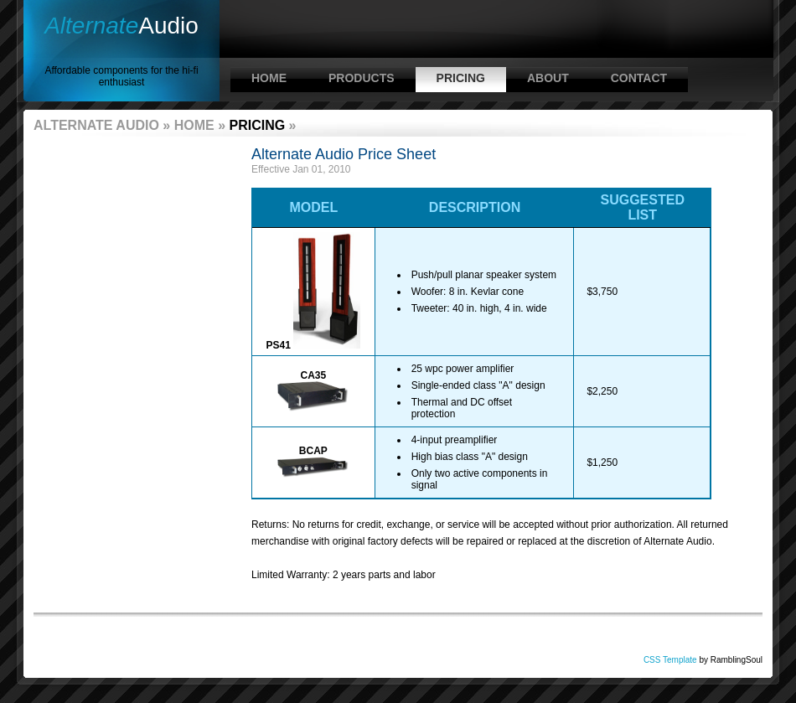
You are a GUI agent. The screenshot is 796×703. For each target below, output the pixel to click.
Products (361, 78)
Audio (121, 26)
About (548, 78)
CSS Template (670, 659)
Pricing (461, 78)
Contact (639, 78)
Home (269, 78)
